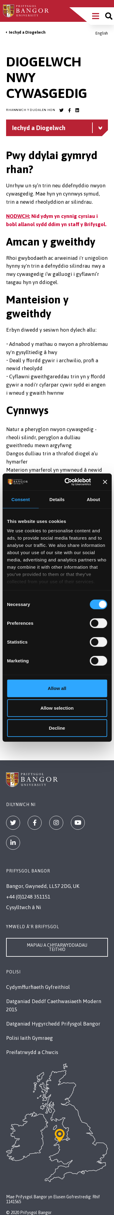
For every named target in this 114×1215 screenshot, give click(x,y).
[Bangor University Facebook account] (69, 110)
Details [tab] (57, 499)
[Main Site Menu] (96, 16)
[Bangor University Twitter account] (61, 110)
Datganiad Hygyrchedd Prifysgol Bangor (53, 1024)
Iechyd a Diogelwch (27, 32)
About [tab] (93, 499)
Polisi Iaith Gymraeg (29, 1038)
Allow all (57, 688)
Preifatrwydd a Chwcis (32, 1052)
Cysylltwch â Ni (23, 907)
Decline (57, 727)
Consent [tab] (20, 499)
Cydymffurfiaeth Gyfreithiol (38, 987)
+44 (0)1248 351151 (28, 897)
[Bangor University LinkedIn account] (77, 110)
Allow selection (57, 708)
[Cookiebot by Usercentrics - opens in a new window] (67, 482)
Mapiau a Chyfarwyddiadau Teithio (57, 947)
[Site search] (109, 16)
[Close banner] (105, 482)
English (101, 33)
